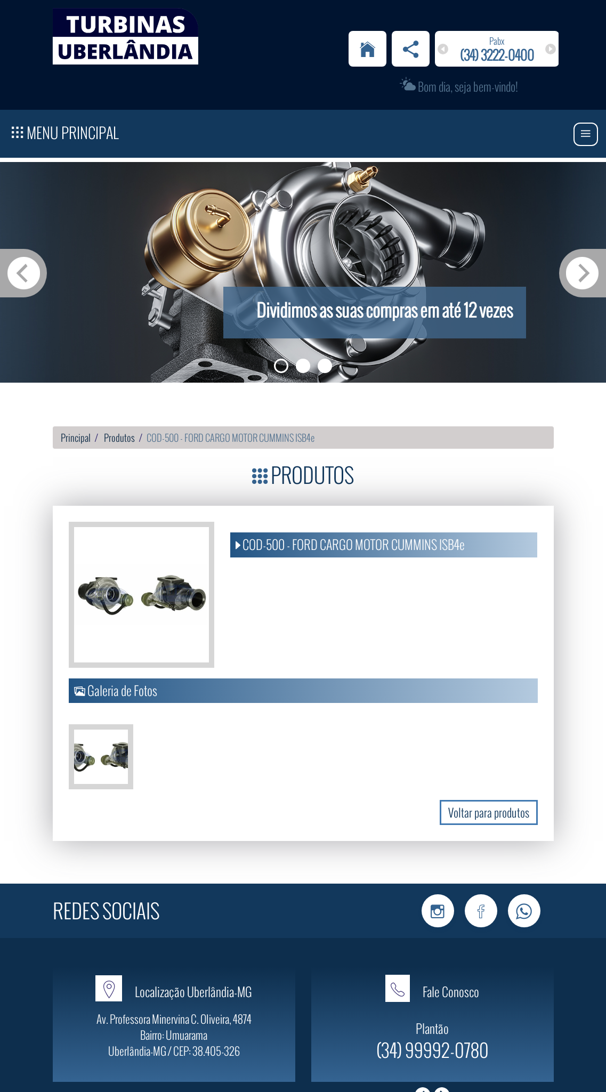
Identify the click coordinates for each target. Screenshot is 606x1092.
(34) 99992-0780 (432, 1002)
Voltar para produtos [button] (488, 764)
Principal (76, 389)
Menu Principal (65, 83)
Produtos (119, 389)
